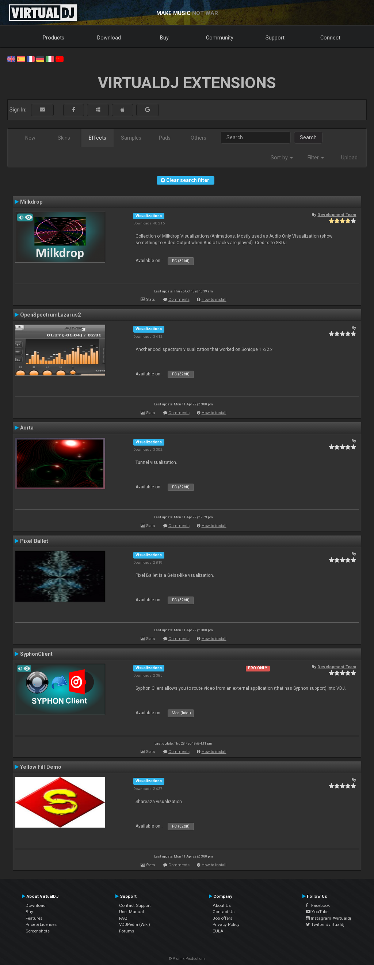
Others (198, 138)
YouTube (317, 911)
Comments (179, 299)
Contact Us (223, 911)
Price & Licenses (41, 924)
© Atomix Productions (187, 958)
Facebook (318, 905)
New (30, 138)
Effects (97, 138)
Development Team (336, 214)
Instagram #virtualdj (328, 918)
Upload (349, 157)
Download (109, 38)
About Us (222, 905)
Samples (131, 138)
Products (53, 38)
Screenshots (38, 931)
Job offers (222, 918)
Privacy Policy (226, 924)
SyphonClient (36, 654)
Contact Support (135, 905)
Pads (165, 138)
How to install (214, 299)
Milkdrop (31, 202)
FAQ (123, 918)
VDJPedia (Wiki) (134, 924)
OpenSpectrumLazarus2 (50, 315)
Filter (316, 157)
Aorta (27, 428)
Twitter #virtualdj (325, 924)
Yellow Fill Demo (40, 767)
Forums (126, 931)
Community (219, 38)
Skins (64, 138)
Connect (330, 38)
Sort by (282, 157)
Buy (164, 38)
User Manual (131, 911)
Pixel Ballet (34, 541)
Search (308, 137)
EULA (218, 931)
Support (275, 38)
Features (34, 918)
